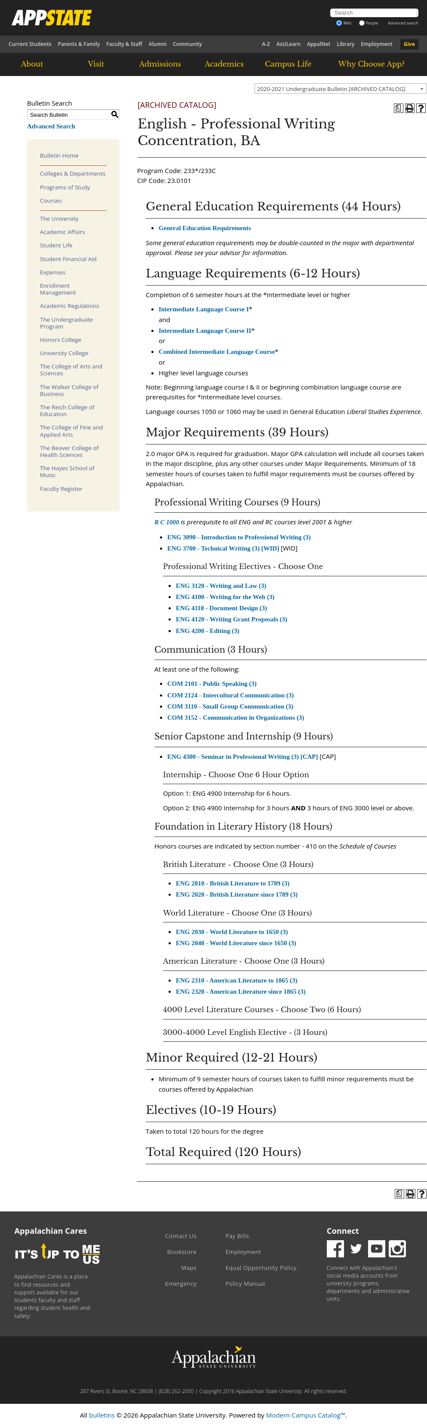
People (368, 23)
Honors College (60, 340)
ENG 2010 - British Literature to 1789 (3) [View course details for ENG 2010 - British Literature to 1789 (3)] (232, 883)
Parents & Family (79, 44)
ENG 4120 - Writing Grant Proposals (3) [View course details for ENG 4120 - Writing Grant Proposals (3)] (231, 619)
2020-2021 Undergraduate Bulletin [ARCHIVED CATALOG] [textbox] (331, 89)
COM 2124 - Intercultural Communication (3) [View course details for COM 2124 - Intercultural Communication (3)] (230, 695)
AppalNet (318, 44)
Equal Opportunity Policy (260, 1268)
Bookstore (182, 1252)
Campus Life (288, 64)
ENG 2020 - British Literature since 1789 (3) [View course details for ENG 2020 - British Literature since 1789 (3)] (237, 894)
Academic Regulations (69, 306)
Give (409, 44)
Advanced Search (51, 126)
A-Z (266, 44)
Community (187, 44)
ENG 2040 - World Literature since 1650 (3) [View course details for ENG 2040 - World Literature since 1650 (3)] (236, 943)
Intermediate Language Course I (204, 309)
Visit (96, 64)
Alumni (157, 44)
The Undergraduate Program (66, 323)
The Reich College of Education (67, 410)
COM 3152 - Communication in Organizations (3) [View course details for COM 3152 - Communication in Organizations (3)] (235, 717)
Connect (343, 1231)
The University (59, 218)
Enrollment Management (58, 289)
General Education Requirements (205, 228)
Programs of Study (65, 187)
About (32, 64)
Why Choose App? (371, 64)
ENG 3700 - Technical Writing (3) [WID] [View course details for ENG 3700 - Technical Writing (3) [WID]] (223, 548)
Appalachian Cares (51, 1231)
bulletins (102, 1415)
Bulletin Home (59, 155)
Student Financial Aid (68, 259)
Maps (189, 1268)
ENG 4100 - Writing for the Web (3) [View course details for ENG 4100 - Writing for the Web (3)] (225, 596)
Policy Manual (245, 1283)
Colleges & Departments (72, 173)
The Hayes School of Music (67, 471)
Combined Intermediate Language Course (217, 351)
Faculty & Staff (124, 44)
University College (64, 353)
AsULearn (288, 44)
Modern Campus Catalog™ (305, 1415)
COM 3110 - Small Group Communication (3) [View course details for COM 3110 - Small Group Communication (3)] (230, 706)
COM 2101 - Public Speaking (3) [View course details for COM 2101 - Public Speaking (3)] (212, 683)
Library (345, 44)
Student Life (56, 245)
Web (343, 23)
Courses (51, 200)
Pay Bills (237, 1236)
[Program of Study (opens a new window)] (398, 108)
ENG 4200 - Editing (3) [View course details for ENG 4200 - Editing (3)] (208, 630)
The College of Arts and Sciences (71, 369)
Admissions (160, 64)
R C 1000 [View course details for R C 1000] (166, 522)
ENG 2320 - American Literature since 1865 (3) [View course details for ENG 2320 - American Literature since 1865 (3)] (241, 991)
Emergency (181, 1283)
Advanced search (403, 23)
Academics (224, 64)
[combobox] (341, 88)
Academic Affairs (62, 232)
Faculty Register (61, 489)
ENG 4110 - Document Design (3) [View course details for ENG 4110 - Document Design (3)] (221, 608)
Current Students (30, 44)
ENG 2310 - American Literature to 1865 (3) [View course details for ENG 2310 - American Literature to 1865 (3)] (237, 980)
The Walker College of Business (69, 390)
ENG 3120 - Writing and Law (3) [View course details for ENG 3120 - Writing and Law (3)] (221, 585)
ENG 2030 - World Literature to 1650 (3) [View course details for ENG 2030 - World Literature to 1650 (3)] (232, 931)
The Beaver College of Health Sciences (69, 451)
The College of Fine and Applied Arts (71, 430)
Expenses (52, 272)
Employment (376, 44)
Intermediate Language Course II (205, 330)
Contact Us (181, 1236)
